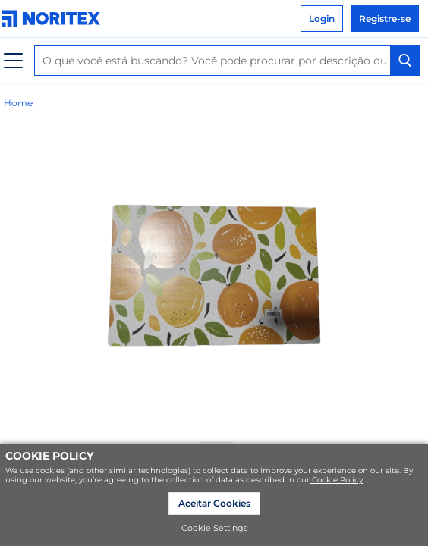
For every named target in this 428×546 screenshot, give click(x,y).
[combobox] (227, 61)
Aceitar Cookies (214, 503)
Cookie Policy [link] (336, 480)
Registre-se (385, 18)
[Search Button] (405, 61)
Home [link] (18, 102)
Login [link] (322, 18)
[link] (55, 19)
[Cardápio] (13, 61)
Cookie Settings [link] (214, 527)
